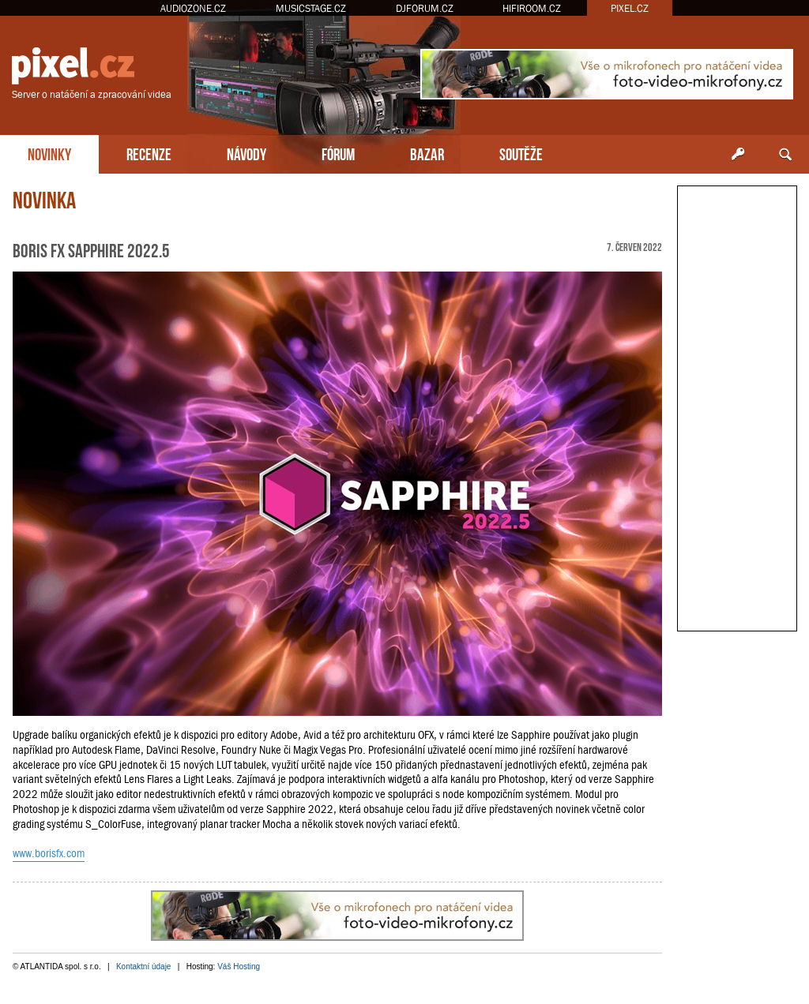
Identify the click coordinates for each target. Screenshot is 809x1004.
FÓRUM (338, 152)
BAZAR (427, 152)
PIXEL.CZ (630, 8)
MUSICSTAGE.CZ (311, 8)
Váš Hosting (238, 966)
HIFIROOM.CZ (531, 8)
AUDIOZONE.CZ (193, 8)
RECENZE (148, 152)
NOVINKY (49, 152)
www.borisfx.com (49, 853)
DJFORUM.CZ (424, 8)
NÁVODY (246, 152)
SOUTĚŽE (521, 152)
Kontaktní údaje (143, 966)
